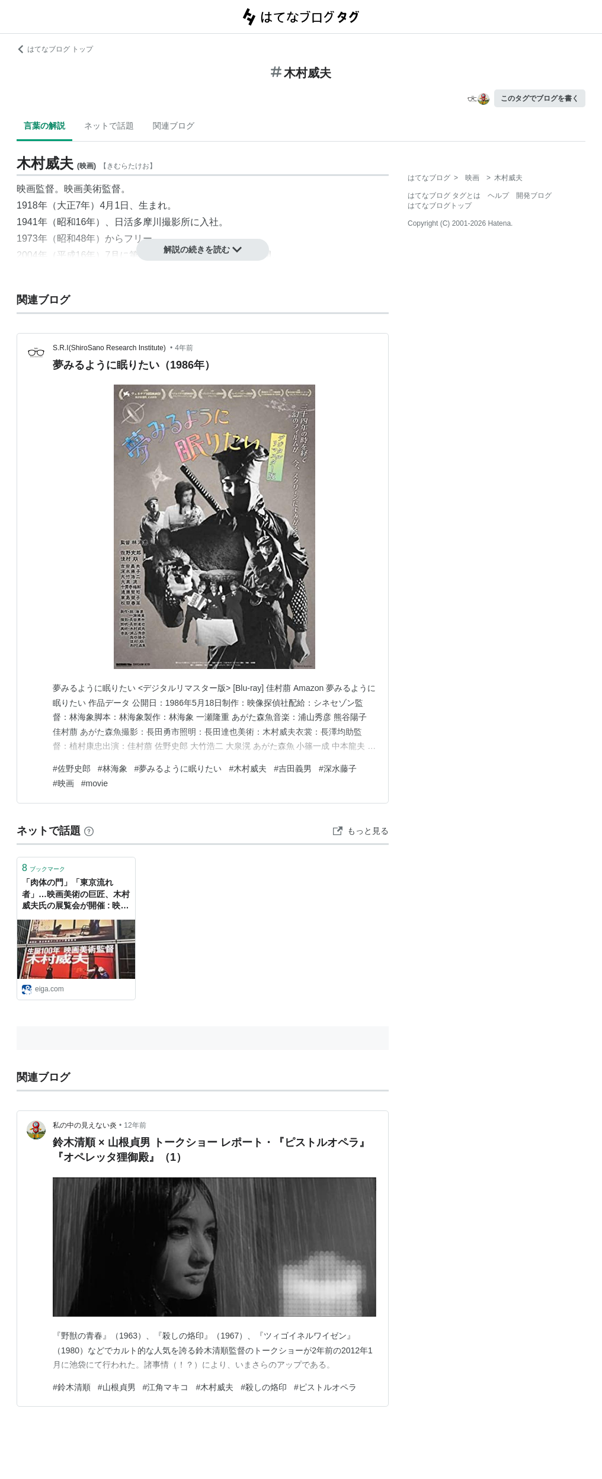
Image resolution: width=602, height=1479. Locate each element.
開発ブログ (534, 195)
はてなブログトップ (440, 205)
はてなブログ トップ (55, 49)
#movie (94, 783)
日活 (123, 222)
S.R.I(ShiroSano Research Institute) (110, 348)
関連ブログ (173, 125)
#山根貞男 (117, 1387)
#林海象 (112, 768)
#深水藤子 (338, 768)
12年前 (135, 1125)
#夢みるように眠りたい (178, 768)
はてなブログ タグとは (444, 195)
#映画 (63, 783)
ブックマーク (43, 868)
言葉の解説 (44, 125)
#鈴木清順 (72, 1387)
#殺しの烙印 (264, 1387)
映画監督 (36, 189)
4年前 (184, 348)
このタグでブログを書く (540, 98)
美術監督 (102, 189)
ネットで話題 (109, 125)
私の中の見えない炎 (85, 1125)
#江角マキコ (166, 1387)
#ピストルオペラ (325, 1387)
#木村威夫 (248, 768)
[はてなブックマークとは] (89, 831)
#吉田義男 (293, 768)
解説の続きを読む (203, 249)
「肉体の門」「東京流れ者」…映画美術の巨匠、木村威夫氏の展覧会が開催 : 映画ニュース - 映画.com (76, 895)
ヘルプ (498, 195)
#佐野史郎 (72, 768)
